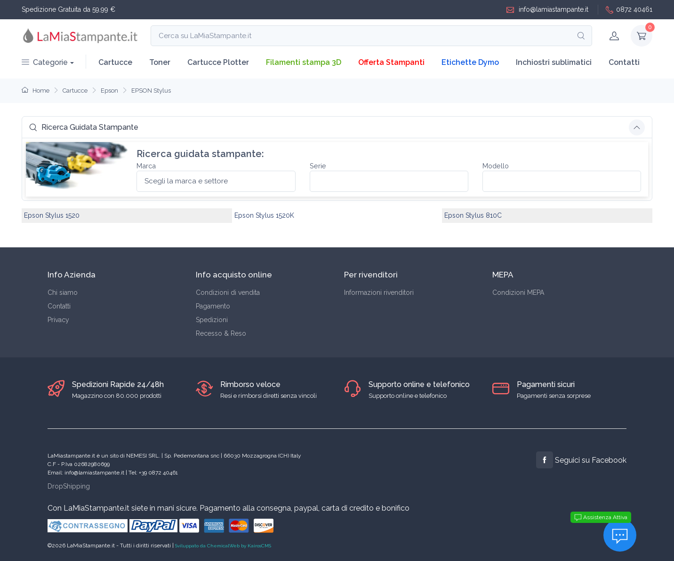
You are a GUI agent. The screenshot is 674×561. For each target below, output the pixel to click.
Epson (109, 90)
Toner (159, 62)
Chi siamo (63, 292)
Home (35, 90)
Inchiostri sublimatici (554, 62)
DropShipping (69, 486)
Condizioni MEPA (518, 292)
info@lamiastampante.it (547, 10)
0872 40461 (629, 10)
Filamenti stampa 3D (303, 62)
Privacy (58, 320)
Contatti (624, 62)
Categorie (45, 62)
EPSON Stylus (151, 90)
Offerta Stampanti (391, 62)
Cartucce (115, 62)
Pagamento (213, 306)
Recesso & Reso (221, 333)
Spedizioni (212, 320)
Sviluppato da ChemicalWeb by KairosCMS (223, 545)
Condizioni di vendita (228, 292)
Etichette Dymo (470, 62)
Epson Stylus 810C (473, 215)
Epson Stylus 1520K (264, 215)
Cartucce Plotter (218, 62)
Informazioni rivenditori (379, 292)
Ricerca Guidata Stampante (83, 127)
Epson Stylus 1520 (52, 215)
